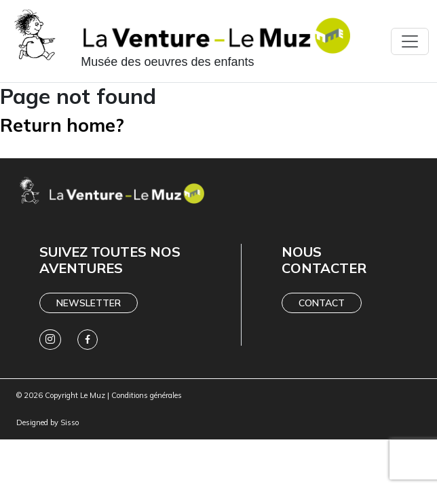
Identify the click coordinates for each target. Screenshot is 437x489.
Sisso (69, 422)
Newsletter (88, 303)
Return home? (62, 125)
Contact (322, 303)
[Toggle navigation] (410, 41)
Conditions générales (146, 395)
